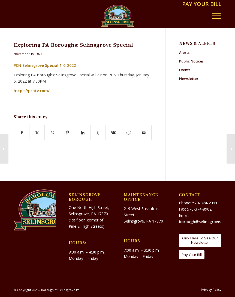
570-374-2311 (204, 202)
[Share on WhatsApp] (52, 132)
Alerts (184, 52)
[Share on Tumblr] (98, 132)
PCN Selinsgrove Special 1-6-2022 (45, 65)
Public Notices (191, 61)
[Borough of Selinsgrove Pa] (117, 16)
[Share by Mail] (143, 132)
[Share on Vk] (113, 132)
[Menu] (213, 16)
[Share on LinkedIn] (82, 132)
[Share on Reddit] (128, 132)
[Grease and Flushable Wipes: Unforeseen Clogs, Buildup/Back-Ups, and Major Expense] (4, 149)
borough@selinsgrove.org (203, 221)
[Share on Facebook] (21, 132)
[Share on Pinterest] (67, 132)
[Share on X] (36, 132)
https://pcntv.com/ (31, 90)
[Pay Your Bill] (191, 254)
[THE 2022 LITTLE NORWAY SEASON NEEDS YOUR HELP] (231, 149)
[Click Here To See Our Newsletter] (200, 240)
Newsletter (188, 78)
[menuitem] (200, 4)
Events (184, 69)
